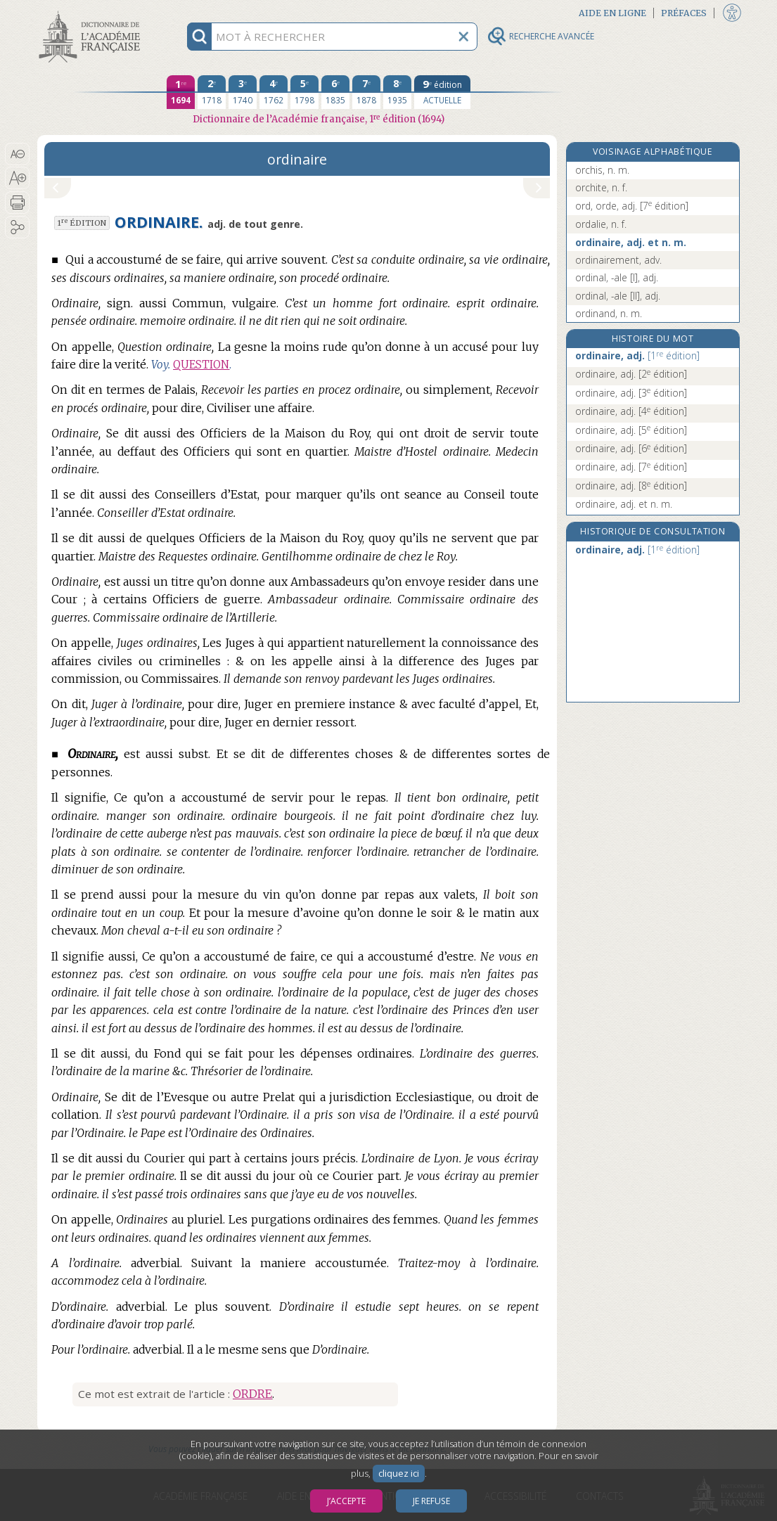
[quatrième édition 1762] (273, 92)
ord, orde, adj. (631, 205)
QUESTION (201, 364)
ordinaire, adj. (637, 355)
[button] (17, 154)
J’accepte (346, 1501)
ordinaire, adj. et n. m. (630, 242)
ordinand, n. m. (608, 313)
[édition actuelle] (442, 92)
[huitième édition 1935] (397, 92)
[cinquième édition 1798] (304, 92)
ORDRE (252, 1394)
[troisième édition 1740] (243, 92)
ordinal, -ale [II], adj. (617, 295)
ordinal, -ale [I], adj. (616, 277)
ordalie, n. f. (601, 224)
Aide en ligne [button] (612, 13)
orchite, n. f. (601, 187)
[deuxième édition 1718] (212, 92)
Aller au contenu (92, 12)
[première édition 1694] (181, 92)
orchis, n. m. (602, 170)
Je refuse (431, 1501)
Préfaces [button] (684, 13)
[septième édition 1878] (366, 92)
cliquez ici (398, 1474)
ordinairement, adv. (618, 260)
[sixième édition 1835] (335, 92)
